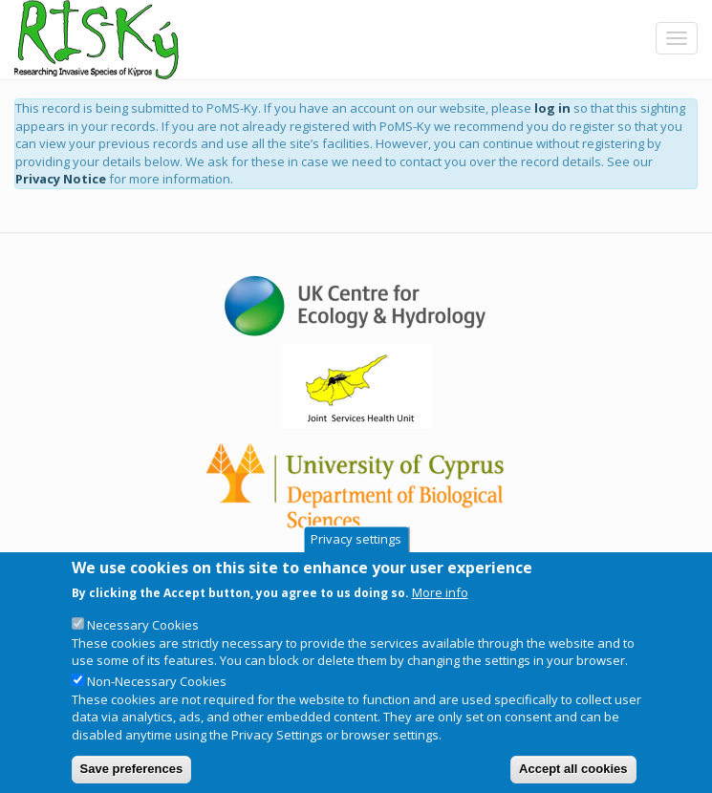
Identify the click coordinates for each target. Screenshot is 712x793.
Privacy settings (356, 548)
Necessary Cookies (143, 633)
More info (440, 600)
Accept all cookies (573, 777)
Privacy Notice (60, 178)
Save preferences (131, 777)
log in (552, 108)
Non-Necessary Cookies (157, 689)
